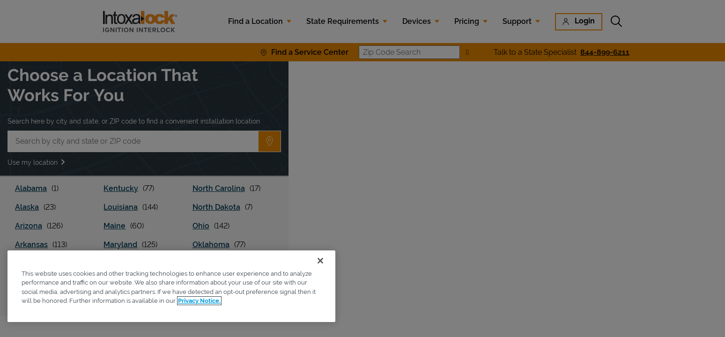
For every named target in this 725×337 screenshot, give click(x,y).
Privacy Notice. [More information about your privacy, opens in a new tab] (199, 300)
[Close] (320, 260)
